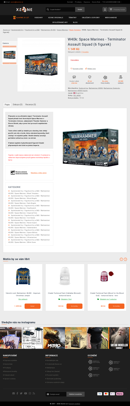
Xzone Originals (55, 18)
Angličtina (78, 93)
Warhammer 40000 (96, 88)
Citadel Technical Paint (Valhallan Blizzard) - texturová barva (65, 294)
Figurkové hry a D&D (32, 191)
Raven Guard (32, 223)
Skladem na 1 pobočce (108, 299)
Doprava (87, 2)
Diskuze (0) (17, 104)
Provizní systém (51, 375)
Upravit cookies (9, 379)
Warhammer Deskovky (112, 88)
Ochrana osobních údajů (54, 382)
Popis (7, 104)
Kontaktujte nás (51, 360)
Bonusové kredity (10, 371)
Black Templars (32, 193)
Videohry (39, 18)
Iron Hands (31, 218)
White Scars (31, 242)
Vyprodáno (75, 60)
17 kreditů (85, 52)
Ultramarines (32, 237)
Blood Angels (32, 198)
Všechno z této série (39, 173)
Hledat (80, 9)
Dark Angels (31, 203)
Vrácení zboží (8, 375)
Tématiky (72, 18)
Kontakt (70, 2)
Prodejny (78, 2)
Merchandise (111, 18)
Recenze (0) (30, 104)
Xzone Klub (96, 2)
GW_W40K (77, 95)
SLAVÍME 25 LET (21, 17)
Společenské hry (60, 22)
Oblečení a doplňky (91, 18)
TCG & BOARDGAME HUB (111, 2)
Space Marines (20, 193)
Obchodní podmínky (53, 379)
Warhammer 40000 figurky (78, 90)
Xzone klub (7, 364)
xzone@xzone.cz (13, 2)
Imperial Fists (32, 213)
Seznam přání (77, 69)
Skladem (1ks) (66, 299)
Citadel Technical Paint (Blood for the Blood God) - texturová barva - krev (107, 294)
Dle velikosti (23, 299)
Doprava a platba (10, 360)
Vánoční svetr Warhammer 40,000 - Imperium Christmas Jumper (23, 294)
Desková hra (83, 88)
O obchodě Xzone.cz (53, 364)
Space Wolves (32, 232)
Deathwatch (31, 208)
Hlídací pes (90, 69)
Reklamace (50, 368)
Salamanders (32, 227)
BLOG (75, 22)
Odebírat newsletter (75, 394)
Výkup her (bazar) (52, 371)
